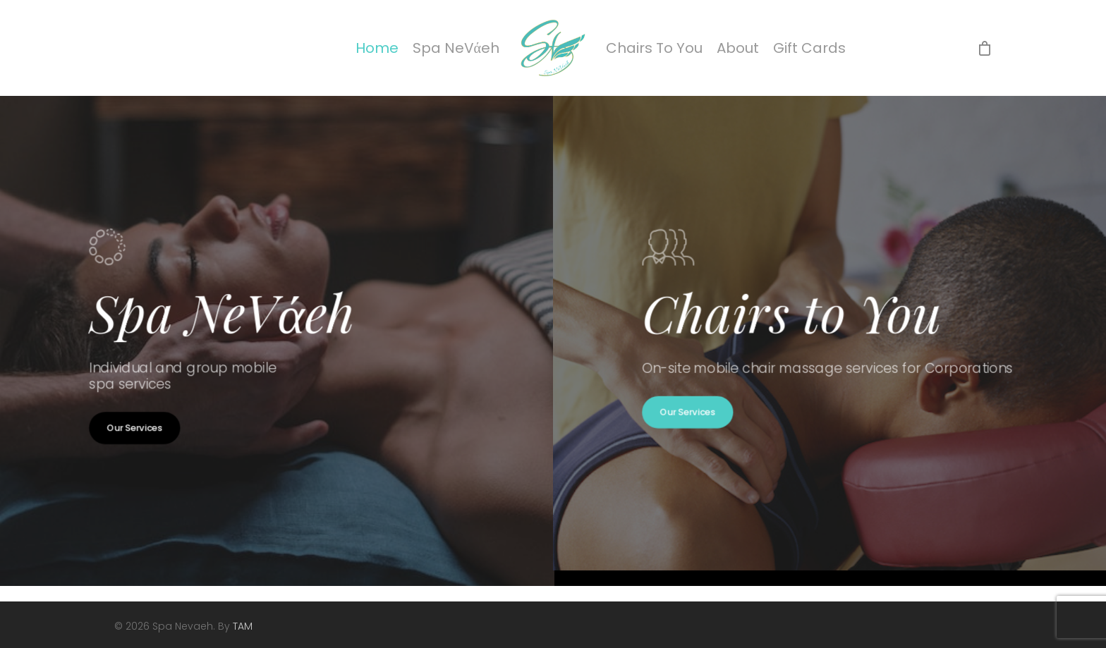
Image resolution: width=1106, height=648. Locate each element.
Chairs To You (654, 48)
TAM (243, 626)
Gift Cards (809, 48)
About (738, 48)
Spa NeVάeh (456, 48)
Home (377, 48)
